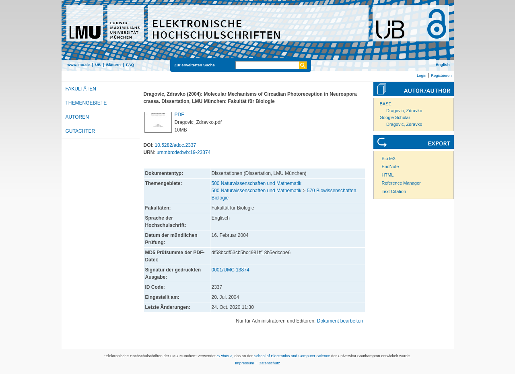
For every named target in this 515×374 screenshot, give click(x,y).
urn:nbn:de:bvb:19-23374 (183, 152)
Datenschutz (269, 363)
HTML (388, 175)
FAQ (130, 64)
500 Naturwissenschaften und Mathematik (256, 183)
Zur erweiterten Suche (194, 65)
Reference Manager (401, 183)
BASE (385, 103)
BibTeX (389, 158)
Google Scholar (395, 117)
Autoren (77, 117)
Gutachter (80, 131)
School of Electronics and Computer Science (292, 355)
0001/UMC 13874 (230, 270)
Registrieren (441, 75)
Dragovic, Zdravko (404, 110)
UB (98, 64)
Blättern (113, 64)
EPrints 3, (224, 355)
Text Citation (394, 191)
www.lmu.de (79, 64)
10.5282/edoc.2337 (175, 145)
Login (421, 75)
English (443, 64)
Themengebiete (86, 103)
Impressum (244, 363)
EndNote (390, 166)
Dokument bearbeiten (340, 321)
